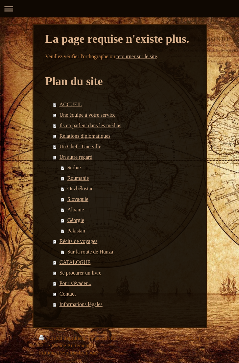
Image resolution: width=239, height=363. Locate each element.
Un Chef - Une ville (80, 146)
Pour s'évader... (75, 283)
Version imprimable (64, 338)
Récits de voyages (79, 241)
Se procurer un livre (81, 273)
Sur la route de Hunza (90, 251)
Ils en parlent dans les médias (90, 125)
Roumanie (78, 178)
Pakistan (76, 230)
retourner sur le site (136, 56)
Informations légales (81, 304)
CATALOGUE (75, 262)
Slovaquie (77, 199)
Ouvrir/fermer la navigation (119, 9)
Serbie (74, 167)
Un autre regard (76, 157)
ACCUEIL (71, 104)
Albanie (75, 209)
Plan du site (103, 338)
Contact (68, 294)
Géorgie (75, 220)
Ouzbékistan (80, 188)
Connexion (188, 338)
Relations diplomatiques (85, 136)
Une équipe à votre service (88, 115)
